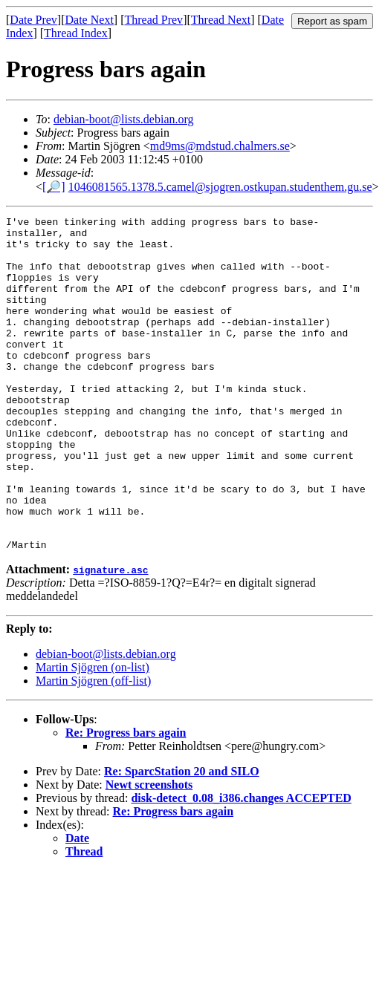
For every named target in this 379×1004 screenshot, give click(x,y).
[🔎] (53, 186)
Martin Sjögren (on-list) (92, 734)
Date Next (89, 19)
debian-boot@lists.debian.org (124, 119)
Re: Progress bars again (126, 799)
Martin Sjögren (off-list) (93, 747)
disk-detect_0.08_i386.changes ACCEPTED (241, 864)
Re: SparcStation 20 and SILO (181, 838)
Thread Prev (153, 19)
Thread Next (220, 19)
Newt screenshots (149, 851)
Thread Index (76, 33)
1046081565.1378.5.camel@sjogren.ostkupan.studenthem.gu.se (220, 186)
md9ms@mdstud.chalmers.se (220, 146)
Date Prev (33, 19)
